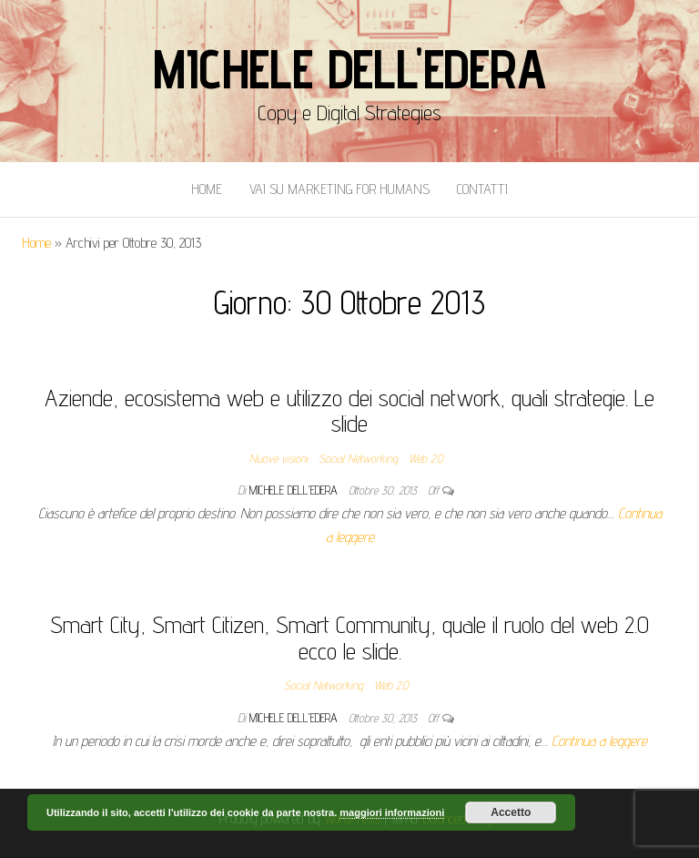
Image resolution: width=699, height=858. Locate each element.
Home (206, 189)
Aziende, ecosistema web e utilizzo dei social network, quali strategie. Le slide (349, 410)
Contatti (482, 189)
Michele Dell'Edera (349, 68)
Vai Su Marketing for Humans (339, 189)
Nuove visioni (278, 458)
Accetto (511, 812)
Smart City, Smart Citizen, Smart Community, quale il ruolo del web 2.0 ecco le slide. (349, 637)
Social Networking (358, 458)
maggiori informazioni (391, 812)
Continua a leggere (599, 741)
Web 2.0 (425, 458)
